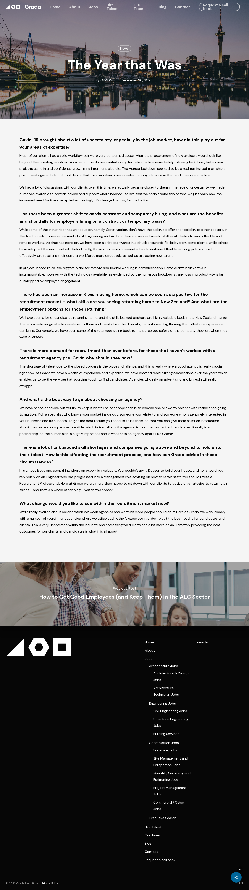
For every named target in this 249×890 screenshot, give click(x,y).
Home (55, 7)
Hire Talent (112, 7)
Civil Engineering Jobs (170, 711)
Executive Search (162, 818)
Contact (182, 7)
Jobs (93, 7)
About (74, 7)
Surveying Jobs (165, 750)
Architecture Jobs (163, 666)
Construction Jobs (164, 743)
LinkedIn (202, 642)
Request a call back (215, 7)
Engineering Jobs (162, 703)
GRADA (106, 80)
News (124, 48)
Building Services (166, 733)
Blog (162, 7)
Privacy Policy (50, 883)
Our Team (138, 7)
